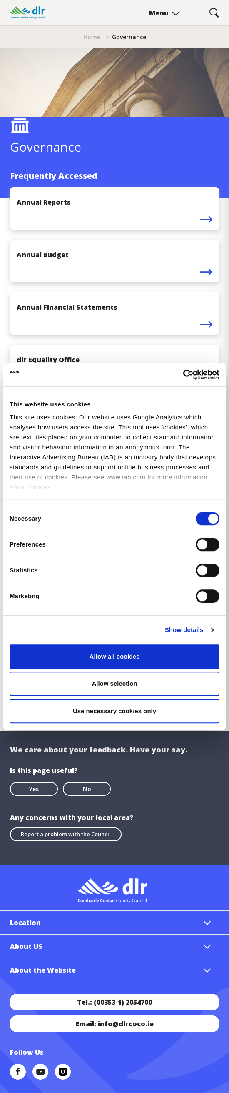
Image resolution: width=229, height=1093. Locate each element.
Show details (184, 629)
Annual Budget (43, 254)
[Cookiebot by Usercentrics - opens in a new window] (183, 374)
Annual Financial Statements (67, 307)
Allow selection (114, 683)
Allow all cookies (115, 656)
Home (91, 37)
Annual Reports (44, 202)
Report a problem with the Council (66, 834)
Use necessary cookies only (114, 710)
